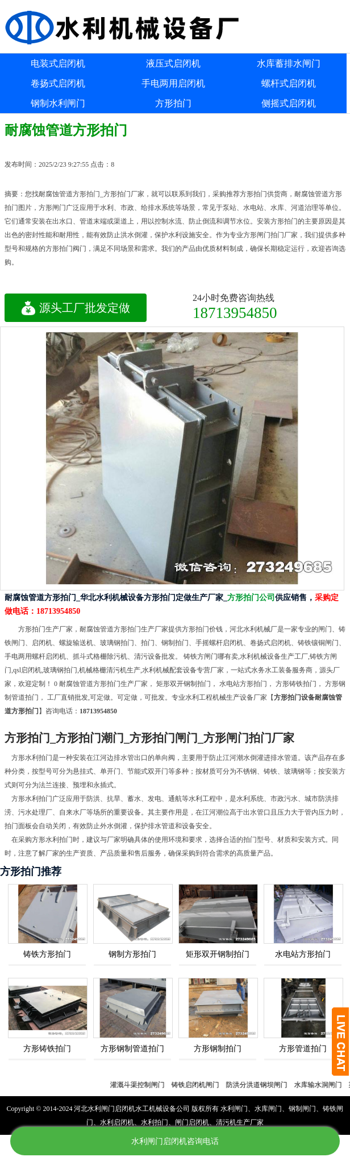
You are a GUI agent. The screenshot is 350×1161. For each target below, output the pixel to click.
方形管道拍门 (303, 1048)
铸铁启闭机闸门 (201, 1085)
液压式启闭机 (173, 63)
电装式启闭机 (58, 63)
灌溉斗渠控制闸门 (143, 1085)
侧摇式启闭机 (288, 103)
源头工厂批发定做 (75, 307)
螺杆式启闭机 (288, 83)
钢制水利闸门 (58, 103)
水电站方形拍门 (303, 954)
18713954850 (235, 312)
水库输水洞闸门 (324, 1085)
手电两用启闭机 (173, 83)
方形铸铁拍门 (47, 1048)
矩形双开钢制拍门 (217, 954)
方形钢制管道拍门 (132, 1048)
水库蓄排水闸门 (288, 63)
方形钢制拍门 (217, 1048)
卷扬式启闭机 (58, 83)
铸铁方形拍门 (47, 954)
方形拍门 (173, 103)
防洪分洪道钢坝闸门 (262, 1085)
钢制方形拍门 (132, 954)
